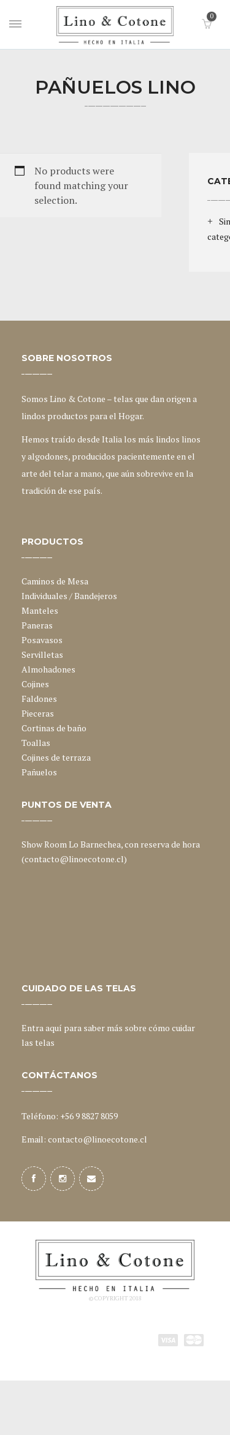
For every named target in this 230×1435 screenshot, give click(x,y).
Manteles (39, 610)
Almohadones (48, 669)
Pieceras (37, 713)
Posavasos (42, 640)
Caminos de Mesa (54, 581)
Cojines (35, 684)
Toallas (35, 742)
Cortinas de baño (53, 728)
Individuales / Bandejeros (69, 596)
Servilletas (42, 654)
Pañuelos (39, 772)
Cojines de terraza (56, 757)
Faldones (39, 698)
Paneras (37, 625)
